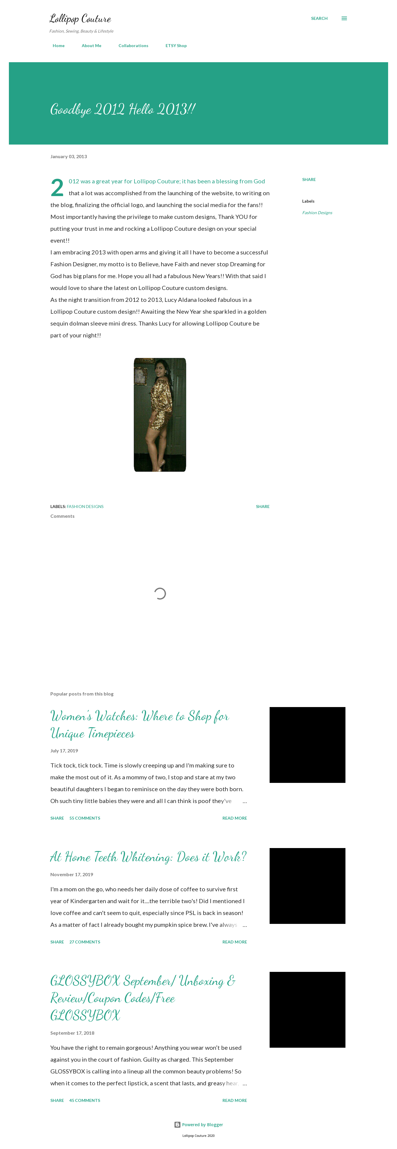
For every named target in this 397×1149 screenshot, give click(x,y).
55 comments (84, 818)
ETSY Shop (172, 45)
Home (55, 45)
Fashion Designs (317, 212)
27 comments (84, 941)
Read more (234, 818)
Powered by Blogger (198, 1124)
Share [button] (309, 179)
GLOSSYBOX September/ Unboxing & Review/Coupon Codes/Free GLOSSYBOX (142, 998)
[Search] (319, 18)
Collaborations (130, 45)
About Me (88, 45)
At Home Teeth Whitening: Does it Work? (148, 856)
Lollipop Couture (80, 18)
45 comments (84, 1100)
